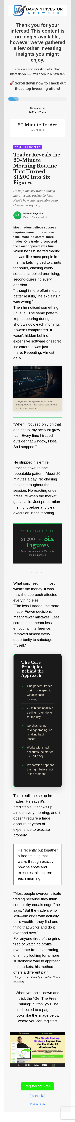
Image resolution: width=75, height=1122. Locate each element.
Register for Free (37, 1086)
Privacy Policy (37, 1104)
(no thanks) (37, 1095)
